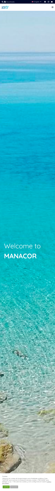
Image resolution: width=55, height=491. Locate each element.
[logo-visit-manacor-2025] (5, 7)
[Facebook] (45, 1)
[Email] (51, 1)
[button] (36, 1)
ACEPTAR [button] (6, 487)
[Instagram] (48, 1)
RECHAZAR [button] (14, 487)
